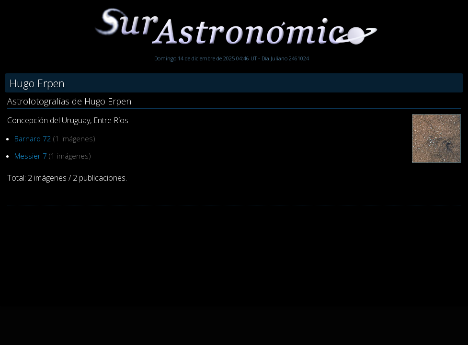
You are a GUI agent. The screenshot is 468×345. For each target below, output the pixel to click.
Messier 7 (30, 156)
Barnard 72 (32, 138)
